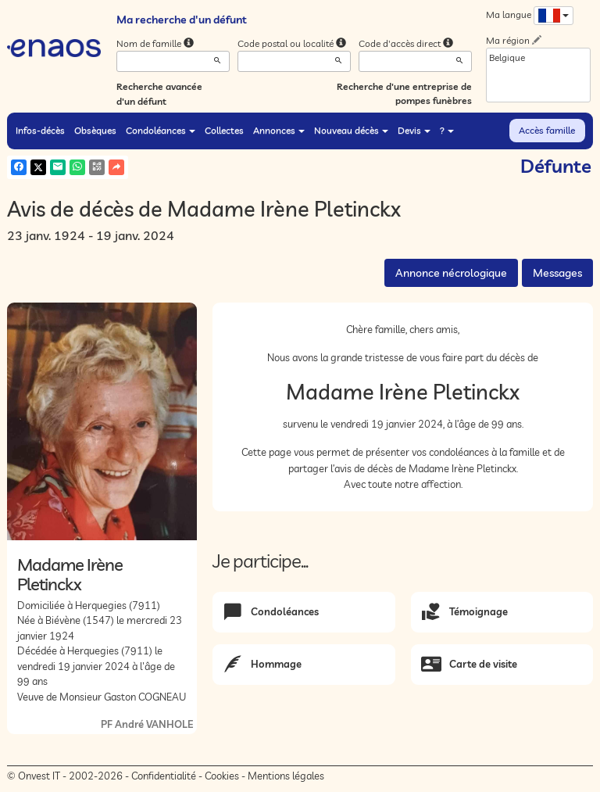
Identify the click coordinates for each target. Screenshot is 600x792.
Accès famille (547, 130)
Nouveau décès (351, 130)
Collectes (224, 130)
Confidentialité (163, 775)
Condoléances (160, 130)
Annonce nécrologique (451, 273)
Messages (557, 273)
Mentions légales (286, 775)
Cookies (222, 775)
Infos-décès (40, 130)
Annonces (279, 130)
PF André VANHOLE (147, 724)
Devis (414, 130)
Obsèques (95, 130)
